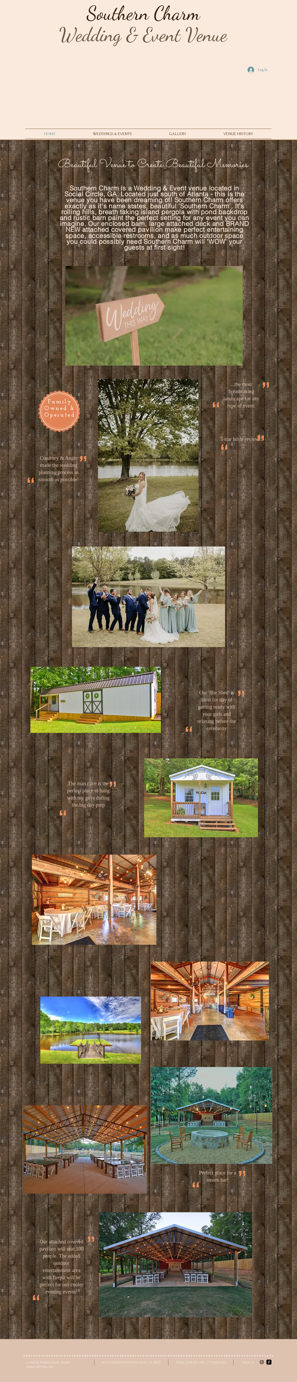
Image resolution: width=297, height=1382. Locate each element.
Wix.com (47, 1366)
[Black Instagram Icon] (261, 1362)
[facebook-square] (268, 1362)
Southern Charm (143, 13)
